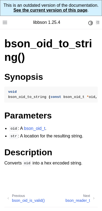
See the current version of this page (50, 10)
